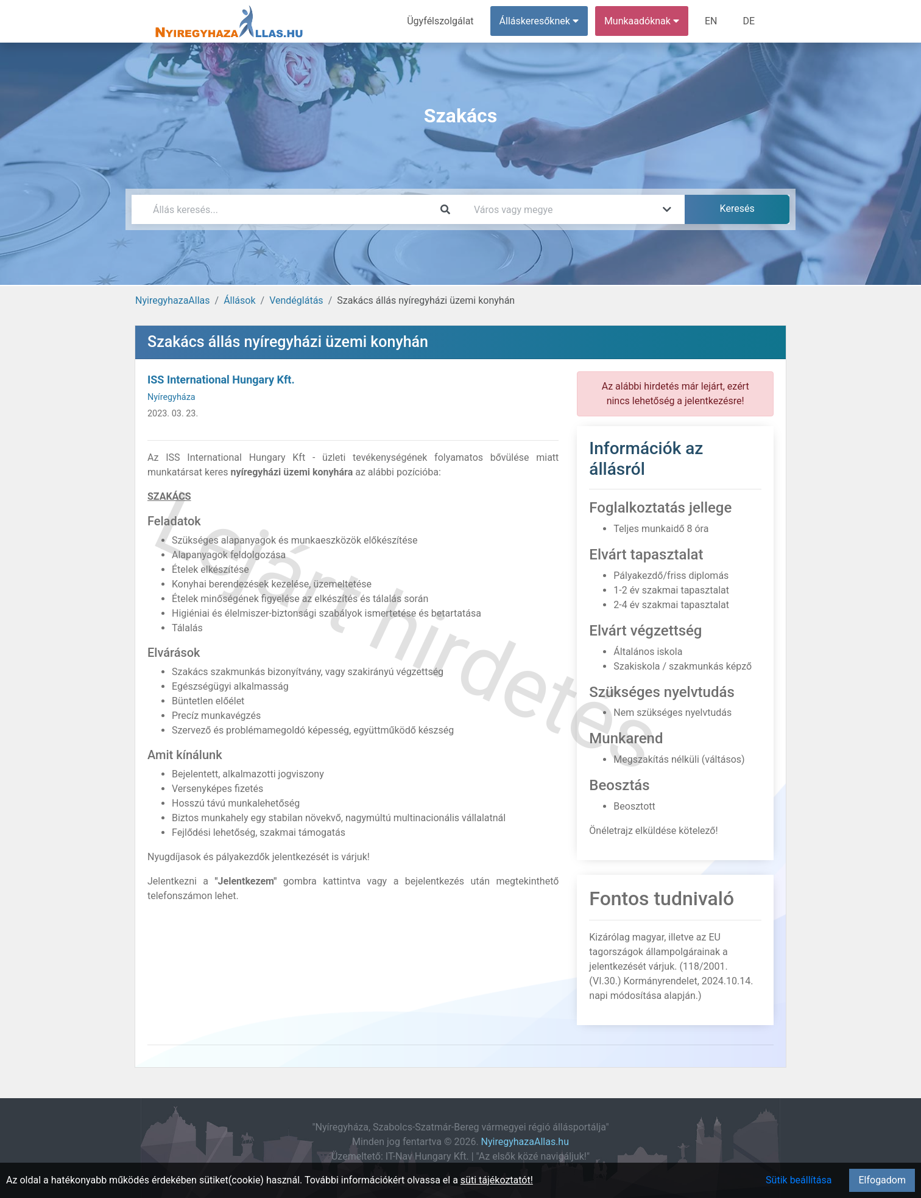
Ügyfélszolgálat (440, 21)
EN (711, 21)
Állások (239, 300)
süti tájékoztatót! (496, 1180)
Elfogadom (882, 1180)
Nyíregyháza (171, 397)
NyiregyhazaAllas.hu (525, 1141)
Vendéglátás (296, 300)
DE (749, 21)
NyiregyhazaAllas (172, 300)
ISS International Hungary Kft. (221, 379)
